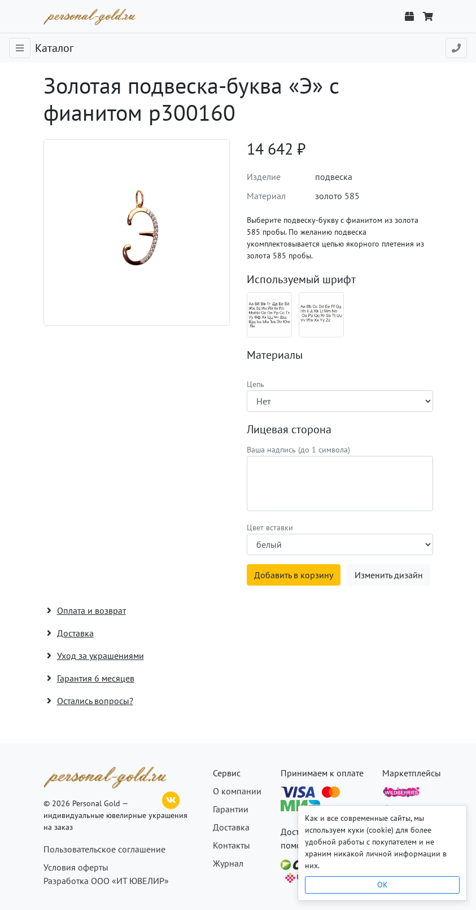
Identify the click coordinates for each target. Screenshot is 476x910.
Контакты (231, 845)
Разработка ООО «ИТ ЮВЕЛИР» (106, 880)
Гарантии (230, 809)
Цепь (255, 384)
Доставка (231, 827)
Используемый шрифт (301, 279)
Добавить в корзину (293, 575)
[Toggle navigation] (19, 48)
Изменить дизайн (389, 575)
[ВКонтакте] (171, 799)
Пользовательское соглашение (104, 849)
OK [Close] (382, 885)
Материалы (275, 355)
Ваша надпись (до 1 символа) (298, 450)
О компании (237, 791)
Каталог (54, 48)
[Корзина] (428, 16)
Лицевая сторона (289, 429)
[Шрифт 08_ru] (269, 314)
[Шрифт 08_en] (321, 314)
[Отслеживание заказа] (409, 16)
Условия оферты (75, 867)
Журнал (228, 863)
